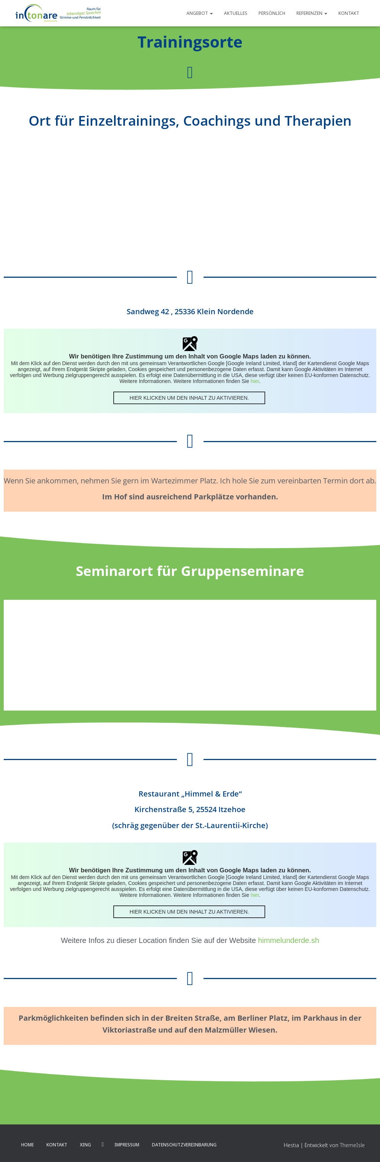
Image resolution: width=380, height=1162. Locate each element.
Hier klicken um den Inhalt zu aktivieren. (189, 398)
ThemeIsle (352, 1145)
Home (27, 1145)
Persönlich (272, 13)
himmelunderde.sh (288, 940)
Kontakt (348, 13)
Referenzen (311, 13)
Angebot (199, 13)
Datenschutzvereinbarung (184, 1145)
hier (255, 381)
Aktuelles (235, 13)
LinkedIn (103, 1144)
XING (85, 1145)
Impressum (126, 1145)
